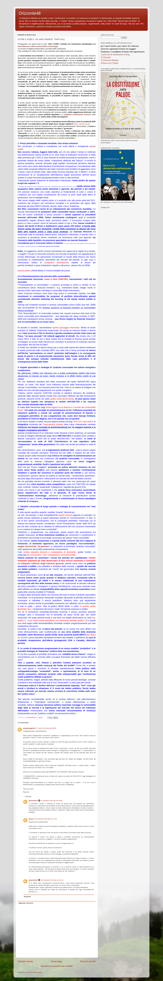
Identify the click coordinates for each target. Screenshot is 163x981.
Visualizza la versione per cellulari (57, 966)
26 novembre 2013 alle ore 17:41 (45, 819)
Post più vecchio (88, 961)
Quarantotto (33, 800)
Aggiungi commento (25, 903)
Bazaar (31, 819)
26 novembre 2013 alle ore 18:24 (52, 880)
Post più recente (25, 961)
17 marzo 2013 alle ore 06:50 (46, 728)
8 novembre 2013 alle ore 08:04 (51, 800)
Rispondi (26, 792)
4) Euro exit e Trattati (109, 63)
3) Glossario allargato (109, 60)
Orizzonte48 (30, 13)
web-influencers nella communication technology (37, 46)
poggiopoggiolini (29, 728)
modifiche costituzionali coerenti (77, 114)
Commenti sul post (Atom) (33, 972)
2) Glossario (106, 57)
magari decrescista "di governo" (34, 546)
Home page (56, 961)
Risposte (28, 796)
